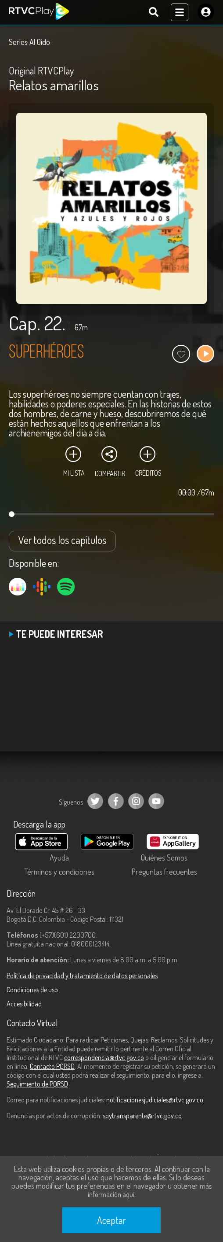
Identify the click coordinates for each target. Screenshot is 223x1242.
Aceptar (111, 1220)
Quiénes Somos (164, 857)
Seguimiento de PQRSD (37, 1083)
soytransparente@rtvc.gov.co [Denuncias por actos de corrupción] (142, 1115)
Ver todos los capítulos (62, 540)
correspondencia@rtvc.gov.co (104, 1057)
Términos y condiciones (59, 871)
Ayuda (59, 857)
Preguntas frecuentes (164, 871)
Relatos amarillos (54, 85)
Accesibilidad (24, 1003)
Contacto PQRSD (52, 1066)
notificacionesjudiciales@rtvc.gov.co (154, 1099)
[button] (203, 709)
